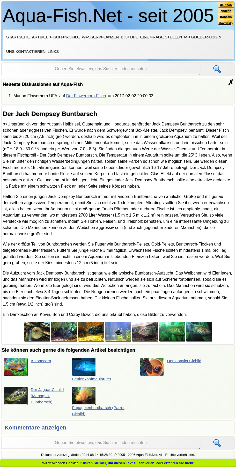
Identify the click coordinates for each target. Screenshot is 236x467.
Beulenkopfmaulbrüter (92, 369)
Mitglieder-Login (202, 37)
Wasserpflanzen (100, 37)
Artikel (40, 37)
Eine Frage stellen (161, 37)
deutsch (226, 5)
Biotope (129, 37)
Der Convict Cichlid (171, 367)
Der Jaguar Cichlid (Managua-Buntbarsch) (34, 396)
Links (53, 51)
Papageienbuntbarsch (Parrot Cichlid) (99, 401)
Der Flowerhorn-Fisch (86, 96)
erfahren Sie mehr (178, 463)
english (225, 11)
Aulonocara (28, 367)
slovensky (225, 23)
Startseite (18, 37)
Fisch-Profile (64, 37)
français (226, 17)
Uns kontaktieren (26, 51)
